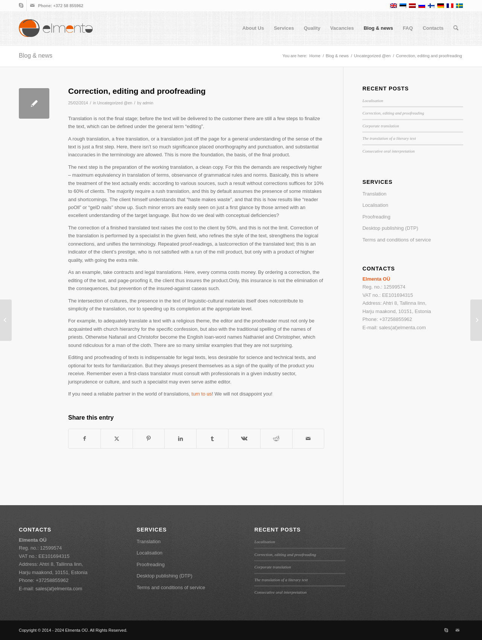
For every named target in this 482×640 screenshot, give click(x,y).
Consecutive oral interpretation (388, 151)
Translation (374, 194)
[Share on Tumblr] (212, 438)
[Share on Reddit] (276, 438)
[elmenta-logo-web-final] (56, 28)
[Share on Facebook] (85, 438)
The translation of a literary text (389, 138)
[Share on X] (117, 438)
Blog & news (35, 55)
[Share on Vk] (244, 438)
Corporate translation (380, 126)
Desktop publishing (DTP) (390, 228)
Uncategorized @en (114, 103)
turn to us (201, 394)
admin (147, 103)
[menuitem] (253, 28)
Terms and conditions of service (396, 240)
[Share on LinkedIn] (180, 438)
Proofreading (376, 217)
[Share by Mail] (308, 438)
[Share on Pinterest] (149, 438)
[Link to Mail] (32, 5)
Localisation (372, 100)
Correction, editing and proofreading (393, 113)
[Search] (455, 28)
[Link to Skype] (20, 5)
